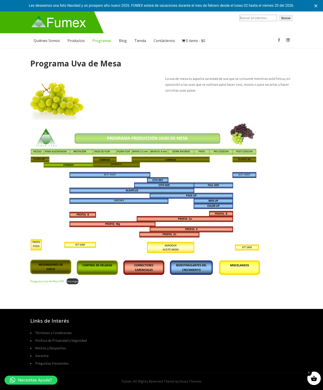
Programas (101, 40)
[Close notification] (316, 6)
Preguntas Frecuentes (52, 363)
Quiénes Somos (47, 40)
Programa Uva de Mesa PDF (47, 281)
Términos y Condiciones (53, 333)
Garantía (41, 355)
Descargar (72, 281)
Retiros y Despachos (50, 348)
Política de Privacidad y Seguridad (61, 340)
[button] (30, 380)
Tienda (140, 40)
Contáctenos (164, 40)
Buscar (285, 18)
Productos (76, 40)
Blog (123, 40)
